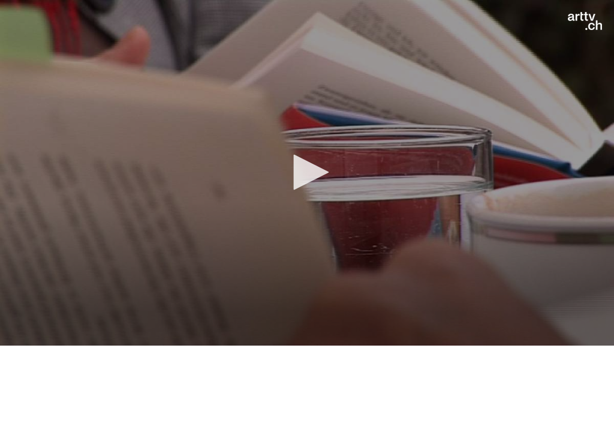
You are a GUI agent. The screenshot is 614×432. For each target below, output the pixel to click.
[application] (307, 173)
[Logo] (585, 21)
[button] (307, 172)
